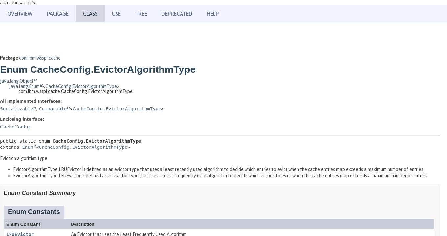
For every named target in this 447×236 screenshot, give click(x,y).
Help (213, 14)
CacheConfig (15, 126)
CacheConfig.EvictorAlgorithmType (81, 86)
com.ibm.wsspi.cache (40, 58)
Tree (141, 14)
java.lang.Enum (24, 86)
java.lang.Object (17, 81)
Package (58, 14)
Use (116, 14)
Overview (19, 14)
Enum (27, 147)
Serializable (16, 108)
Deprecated (176, 14)
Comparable (53, 108)
